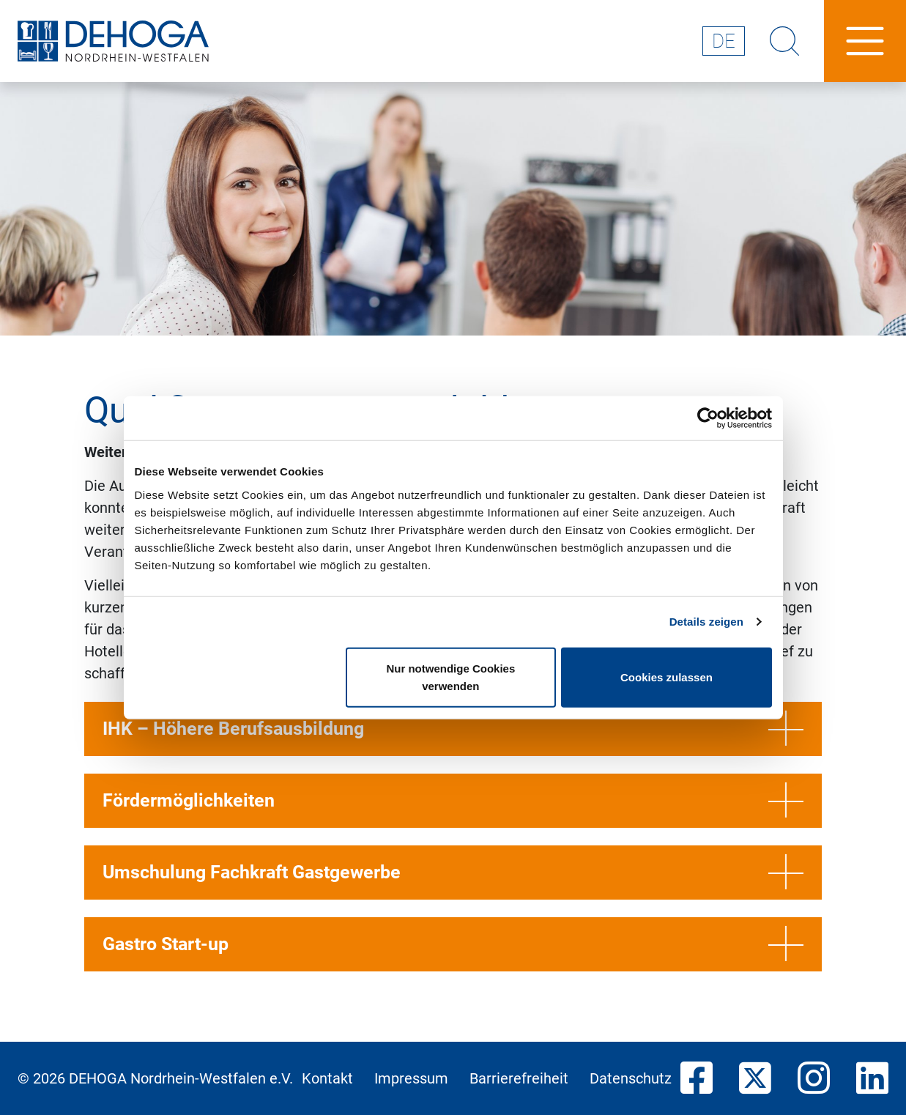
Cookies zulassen (666, 676)
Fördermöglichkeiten (453, 800)
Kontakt (327, 1078)
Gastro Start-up (453, 944)
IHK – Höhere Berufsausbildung (453, 729)
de (723, 41)
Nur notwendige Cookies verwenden (450, 677)
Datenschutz (631, 1078)
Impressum (411, 1078)
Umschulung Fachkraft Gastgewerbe (453, 872)
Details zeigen (706, 621)
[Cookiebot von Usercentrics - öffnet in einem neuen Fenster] (708, 418)
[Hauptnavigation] (865, 41)
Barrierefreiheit (518, 1078)
